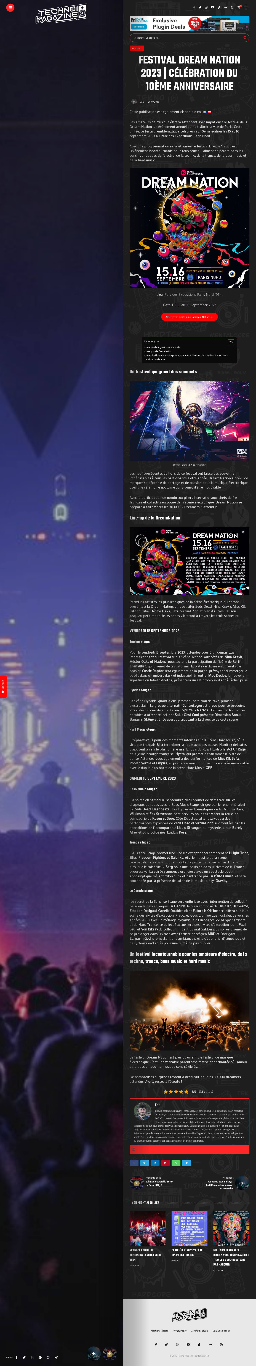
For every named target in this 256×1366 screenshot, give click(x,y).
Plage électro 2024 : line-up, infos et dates (188, 1253)
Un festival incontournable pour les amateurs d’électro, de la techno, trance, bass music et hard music (186, 357)
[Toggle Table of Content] (229, 342)
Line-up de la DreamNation (158, 351)
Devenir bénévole (199, 1330)
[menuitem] (204, 111)
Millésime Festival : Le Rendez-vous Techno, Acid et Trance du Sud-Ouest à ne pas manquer (231, 1257)
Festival (136, 48)
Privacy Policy (179, 1330)
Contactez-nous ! (221, 1330)
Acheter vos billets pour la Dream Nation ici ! (190, 317)
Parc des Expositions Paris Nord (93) (192, 294)
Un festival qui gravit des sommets (162, 347)
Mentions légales (159, 1330)
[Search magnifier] (245, 37)
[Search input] (188, 37)
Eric (142, 101)
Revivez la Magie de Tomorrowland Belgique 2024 (145, 1255)
